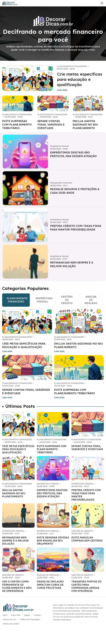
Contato (37, 615)
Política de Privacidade (30, 619)
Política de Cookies (11, 623)
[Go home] (11, 3)
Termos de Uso (9, 619)
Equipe (27, 615)
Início (5, 615)
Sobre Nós (15, 615)
